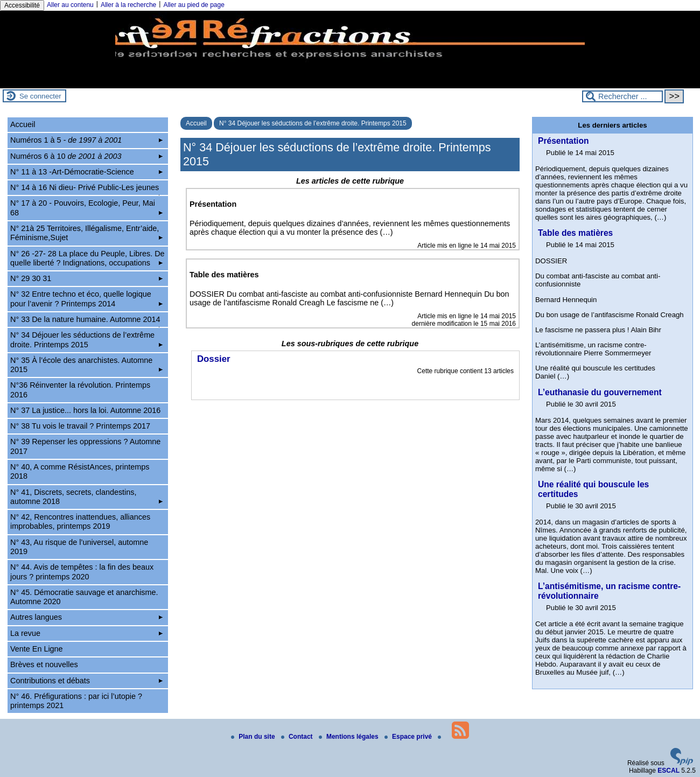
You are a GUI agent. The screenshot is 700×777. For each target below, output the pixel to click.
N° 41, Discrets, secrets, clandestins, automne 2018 (86, 497)
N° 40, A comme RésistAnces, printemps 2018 (80, 471)
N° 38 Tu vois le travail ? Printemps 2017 (80, 426)
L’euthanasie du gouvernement (600, 392)
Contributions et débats (86, 680)
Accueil (196, 123)
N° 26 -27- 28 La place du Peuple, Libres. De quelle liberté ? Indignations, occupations (87, 258)
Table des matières (575, 232)
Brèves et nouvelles (44, 664)
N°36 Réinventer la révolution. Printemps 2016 (80, 389)
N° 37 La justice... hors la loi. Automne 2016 (85, 410)
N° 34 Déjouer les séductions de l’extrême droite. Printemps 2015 (313, 123)
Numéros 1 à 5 (86, 140)
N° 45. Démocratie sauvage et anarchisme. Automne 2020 (84, 597)
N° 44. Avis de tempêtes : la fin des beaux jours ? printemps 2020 (81, 571)
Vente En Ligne (36, 649)
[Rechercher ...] (622, 96)
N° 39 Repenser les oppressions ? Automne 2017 (85, 446)
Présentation (563, 140)
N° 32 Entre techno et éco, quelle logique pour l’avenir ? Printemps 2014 (86, 298)
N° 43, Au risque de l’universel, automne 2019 (79, 547)
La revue (86, 633)
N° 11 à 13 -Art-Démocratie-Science (86, 171)
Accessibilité (22, 5)
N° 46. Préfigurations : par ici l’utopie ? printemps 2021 (76, 701)
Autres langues (86, 617)
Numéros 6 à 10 (86, 156)
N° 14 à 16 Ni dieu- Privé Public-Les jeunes (86, 189)
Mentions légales (349, 736)
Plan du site (254, 736)
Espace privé (408, 736)
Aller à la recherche (128, 5)
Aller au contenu (70, 5)
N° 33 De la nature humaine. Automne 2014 (86, 321)
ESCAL (668, 770)
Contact (297, 736)
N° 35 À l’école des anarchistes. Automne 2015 (86, 365)
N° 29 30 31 (86, 278)
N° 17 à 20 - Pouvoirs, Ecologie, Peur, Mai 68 (86, 207)
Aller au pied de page (193, 5)
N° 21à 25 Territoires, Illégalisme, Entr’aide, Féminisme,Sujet (86, 233)
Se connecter (40, 96)
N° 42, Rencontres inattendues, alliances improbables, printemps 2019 (80, 521)
